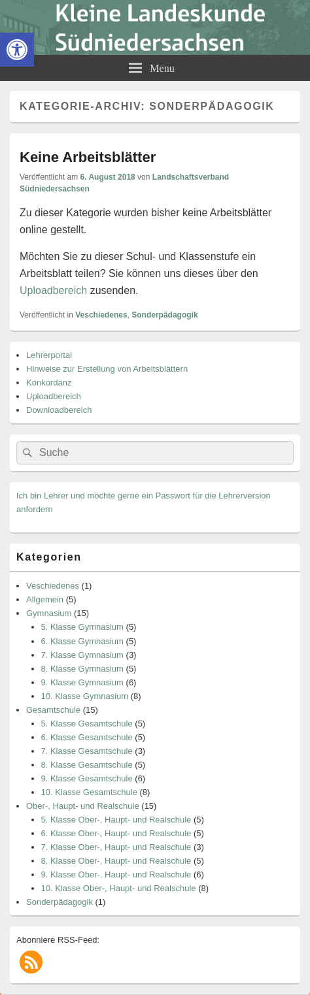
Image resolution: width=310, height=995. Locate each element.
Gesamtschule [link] (53, 710)
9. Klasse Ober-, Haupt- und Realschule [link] (116, 874)
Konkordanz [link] (48, 382)
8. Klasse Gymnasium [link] (82, 669)
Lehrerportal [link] (49, 355)
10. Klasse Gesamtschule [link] (89, 792)
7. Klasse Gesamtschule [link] (87, 751)
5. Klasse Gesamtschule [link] (87, 723)
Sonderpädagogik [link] (164, 314)
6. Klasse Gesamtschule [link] (87, 737)
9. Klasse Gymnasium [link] (82, 682)
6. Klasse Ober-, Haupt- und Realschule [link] (116, 833)
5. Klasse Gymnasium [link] (82, 627)
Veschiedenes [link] (101, 314)
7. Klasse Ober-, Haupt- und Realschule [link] (116, 847)
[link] (17, 50)
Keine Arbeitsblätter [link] (88, 157)
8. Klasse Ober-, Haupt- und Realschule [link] (116, 861)
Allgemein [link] (44, 599)
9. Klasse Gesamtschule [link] (87, 778)
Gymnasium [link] (48, 613)
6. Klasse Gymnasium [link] (82, 641)
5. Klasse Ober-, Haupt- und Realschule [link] (116, 819)
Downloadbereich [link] (59, 410)
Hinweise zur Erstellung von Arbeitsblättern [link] (107, 369)
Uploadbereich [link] (53, 290)
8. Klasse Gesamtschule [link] (87, 765)
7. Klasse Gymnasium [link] (82, 655)
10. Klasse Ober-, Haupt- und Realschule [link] (118, 888)
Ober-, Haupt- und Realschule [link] (82, 806)
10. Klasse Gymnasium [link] (85, 696)
